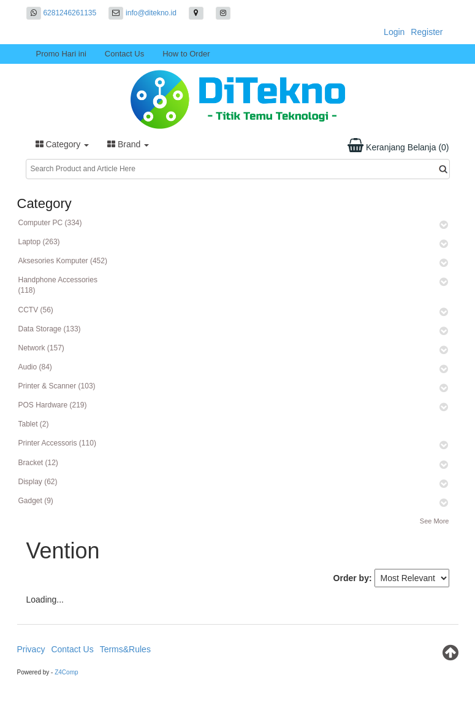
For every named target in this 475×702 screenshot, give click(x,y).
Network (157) (41, 348)
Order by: (352, 578)
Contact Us (124, 53)
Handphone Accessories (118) (57, 285)
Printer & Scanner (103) (57, 386)
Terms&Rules (125, 649)
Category (62, 144)
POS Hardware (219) (52, 405)
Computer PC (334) (50, 222)
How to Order (186, 53)
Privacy (31, 649)
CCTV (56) (35, 310)
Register (427, 32)
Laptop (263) (39, 241)
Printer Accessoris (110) (57, 443)
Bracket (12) (38, 462)
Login (394, 32)
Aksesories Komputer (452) (62, 260)
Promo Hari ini (61, 53)
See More (434, 521)
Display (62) (38, 481)
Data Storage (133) (49, 329)
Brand (128, 144)
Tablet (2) (33, 424)
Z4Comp (66, 672)
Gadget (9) (35, 500)
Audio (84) (35, 367)
